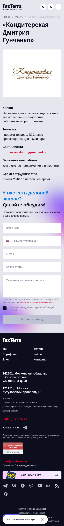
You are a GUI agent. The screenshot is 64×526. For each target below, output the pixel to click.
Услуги (38, 348)
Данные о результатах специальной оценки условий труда (30, 406)
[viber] (31, 486)
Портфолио (10, 354)
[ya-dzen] (23, 486)
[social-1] (57, 486)
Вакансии (7, 398)
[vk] (14, 486)
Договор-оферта (10, 411)
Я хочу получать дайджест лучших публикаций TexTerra (31, 308)
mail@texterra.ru (15, 461)
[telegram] (25, 427)
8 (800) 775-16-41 (15, 419)
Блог (6, 359)
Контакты (40, 359)
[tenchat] (6, 494)
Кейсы (38, 354)
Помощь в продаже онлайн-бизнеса (20, 402)
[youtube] (40, 486)
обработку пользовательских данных (36, 302)
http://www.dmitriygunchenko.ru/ (26, 152)
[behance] (48, 486)
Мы (5, 348)
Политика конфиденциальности (32, 509)
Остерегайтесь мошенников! (32, 513)
